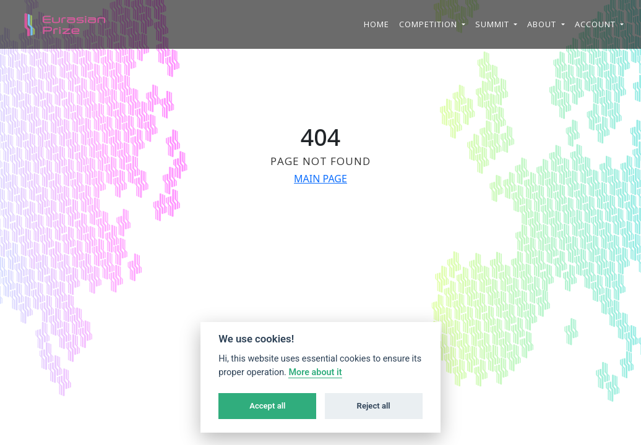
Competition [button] (429, 24)
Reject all (373, 405)
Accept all (267, 405)
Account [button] (596, 24)
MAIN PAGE (320, 178)
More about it (315, 372)
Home (376, 24)
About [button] (543, 24)
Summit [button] (493, 24)
